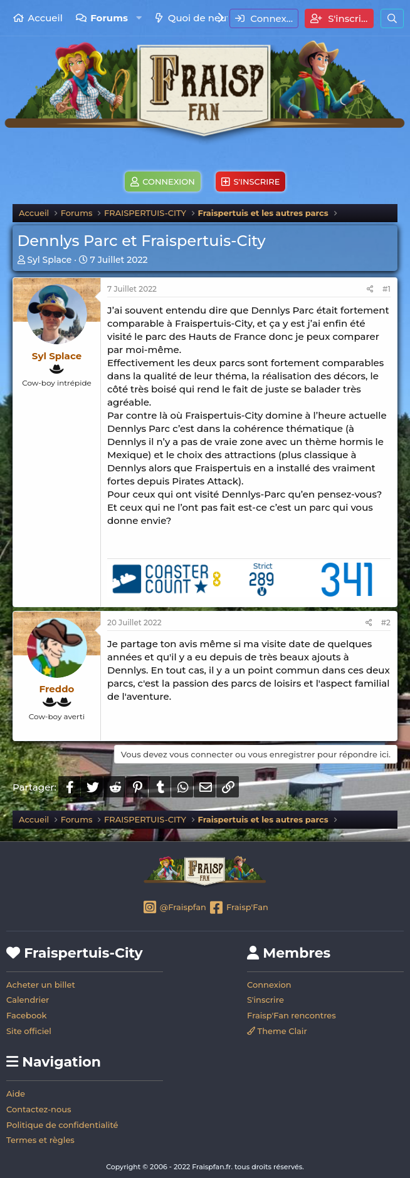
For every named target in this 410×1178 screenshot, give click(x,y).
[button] (139, 17)
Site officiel (28, 1031)
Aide (15, 1093)
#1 (386, 289)
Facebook (26, 1015)
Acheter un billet (40, 985)
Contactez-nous (38, 1109)
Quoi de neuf (199, 18)
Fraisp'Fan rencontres (291, 1015)
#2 (386, 622)
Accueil (45, 18)
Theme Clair (277, 1031)
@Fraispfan (174, 908)
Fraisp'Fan (238, 908)
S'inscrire (265, 1000)
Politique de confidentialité (62, 1125)
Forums (109, 18)
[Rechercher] (392, 18)
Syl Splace (49, 259)
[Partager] (370, 289)
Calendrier (27, 1000)
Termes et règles (40, 1140)
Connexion (269, 985)
